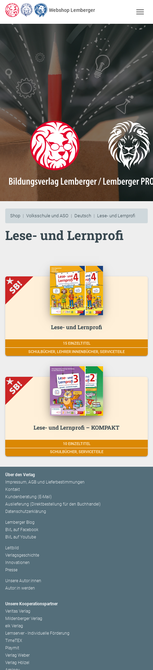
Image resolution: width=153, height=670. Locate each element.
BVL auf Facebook (21, 529)
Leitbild (12, 547)
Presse (11, 569)
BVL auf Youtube (20, 537)
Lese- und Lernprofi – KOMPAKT (76, 427)
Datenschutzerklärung (25, 511)
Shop (15, 215)
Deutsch (82, 215)
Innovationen (17, 562)
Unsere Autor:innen (23, 580)
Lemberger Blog (20, 522)
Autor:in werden (20, 588)
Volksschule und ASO (47, 215)
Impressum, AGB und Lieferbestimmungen (45, 482)
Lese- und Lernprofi (116, 215)
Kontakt (12, 489)
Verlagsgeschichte (22, 555)
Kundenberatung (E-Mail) (28, 496)
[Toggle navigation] (140, 12)
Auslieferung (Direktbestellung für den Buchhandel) (53, 504)
